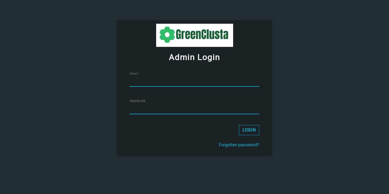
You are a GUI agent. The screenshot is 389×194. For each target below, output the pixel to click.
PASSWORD (138, 101)
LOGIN (249, 130)
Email (134, 73)
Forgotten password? (239, 144)
